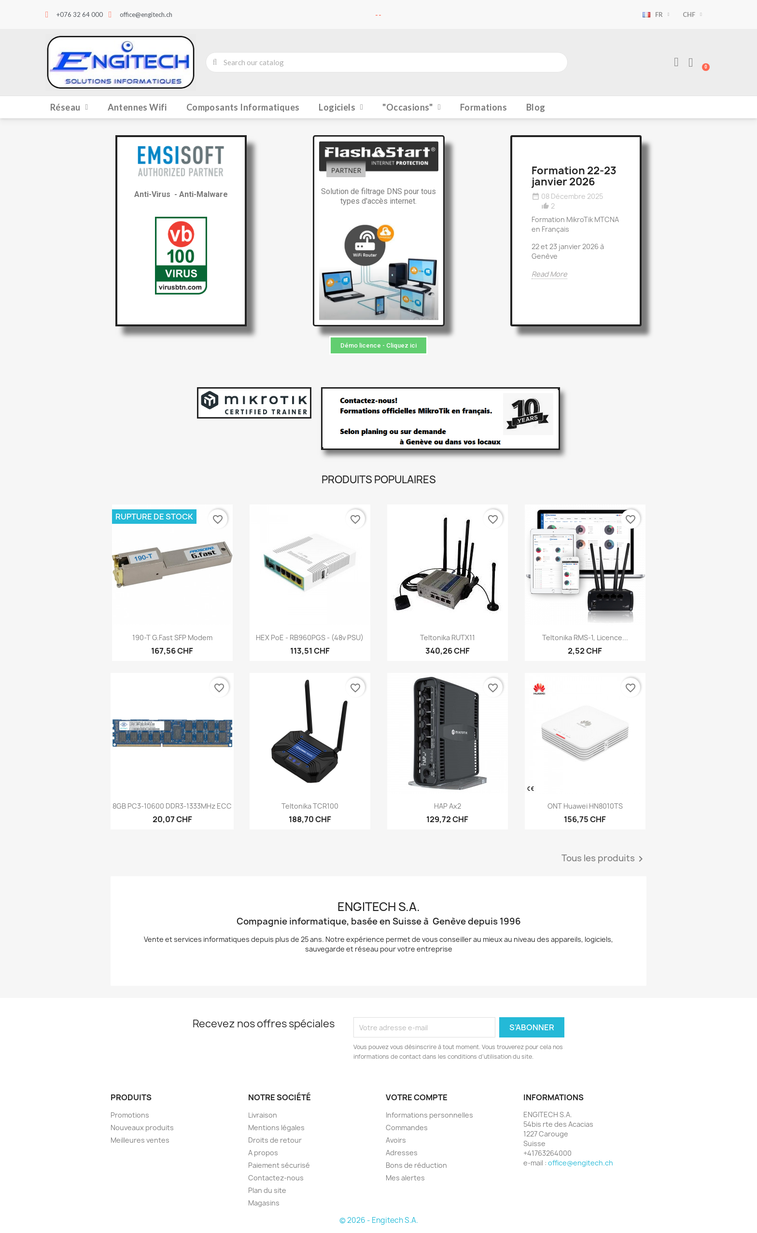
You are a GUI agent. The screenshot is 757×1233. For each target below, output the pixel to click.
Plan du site (267, 1190)
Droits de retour (275, 1140)
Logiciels (341, 107)
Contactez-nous (276, 1177)
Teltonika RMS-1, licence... (585, 637)
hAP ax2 (447, 806)
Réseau (69, 107)
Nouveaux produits (142, 1127)
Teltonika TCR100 (309, 806)
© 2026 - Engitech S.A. (378, 1220)
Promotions (130, 1115)
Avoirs (396, 1140)
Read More (549, 274)
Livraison (262, 1115)
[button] (378, 345)
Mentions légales (276, 1127)
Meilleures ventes (140, 1140)
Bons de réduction (416, 1165)
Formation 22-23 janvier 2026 (574, 176)
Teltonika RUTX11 (447, 637)
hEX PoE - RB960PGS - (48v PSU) (310, 637)
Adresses (402, 1152)
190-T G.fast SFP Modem (172, 637)
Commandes (407, 1127)
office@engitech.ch (580, 1162)
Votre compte (417, 1097)
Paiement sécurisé (279, 1165)
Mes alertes (405, 1177)
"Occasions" (411, 107)
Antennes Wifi (137, 107)
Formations (483, 107)
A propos (263, 1152)
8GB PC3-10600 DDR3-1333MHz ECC (172, 806)
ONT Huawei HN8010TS (585, 806)
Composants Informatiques (243, 107)
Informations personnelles (429, 1115)
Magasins (264, 1202)
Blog (536, 107)
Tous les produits (603, 859)
